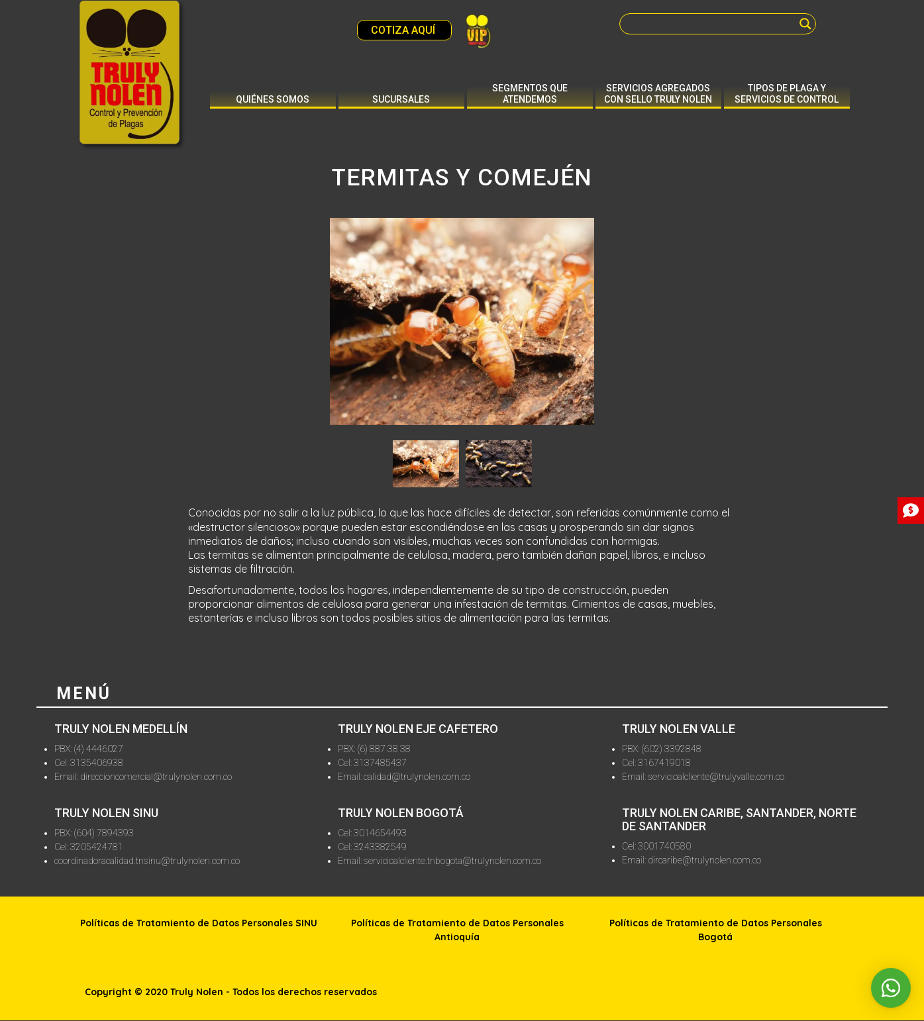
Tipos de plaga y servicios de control (787, 94)
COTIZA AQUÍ (404, 30)
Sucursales (401, 99)
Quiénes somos (272, 99)
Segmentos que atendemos (530, 94)
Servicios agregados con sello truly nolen (658, 94)
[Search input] (712, 24)
